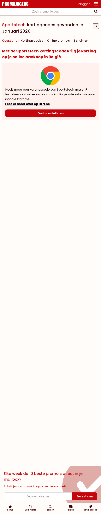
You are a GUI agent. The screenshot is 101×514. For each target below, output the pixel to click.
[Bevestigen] (84, 496)
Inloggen (84, 4)
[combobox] (50, 11)
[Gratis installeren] (50, 113)
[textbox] (47, 11)
